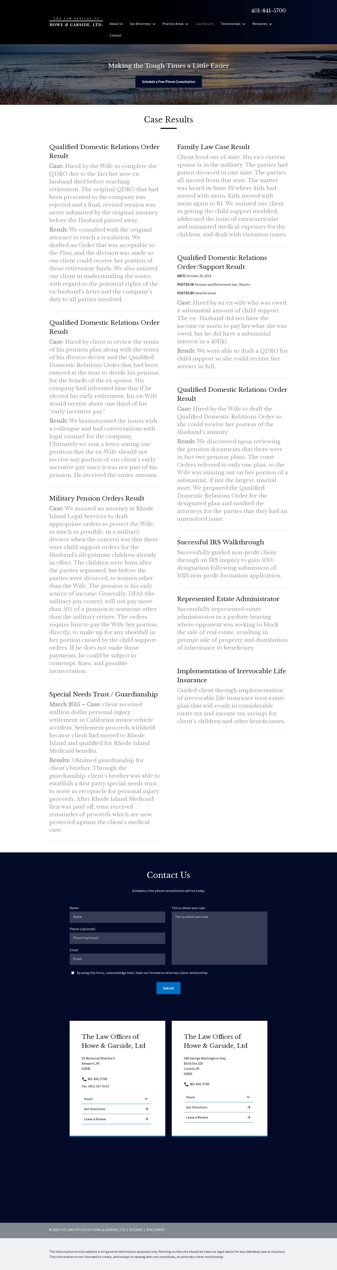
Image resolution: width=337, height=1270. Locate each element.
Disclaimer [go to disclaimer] (155, 1229)
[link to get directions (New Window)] (116, 1063)
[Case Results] (204, 23)
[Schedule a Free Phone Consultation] (168, 82)
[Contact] (116, 35)
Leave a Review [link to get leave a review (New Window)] (116, 1119)
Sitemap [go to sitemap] (136, 1229)
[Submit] (168, 988)
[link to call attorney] (266, 10)
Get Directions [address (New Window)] (116, 1108)
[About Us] (116, 23)
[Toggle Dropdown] (155, 24)
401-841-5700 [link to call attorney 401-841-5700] (94, 1079)
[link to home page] (76, 22)
